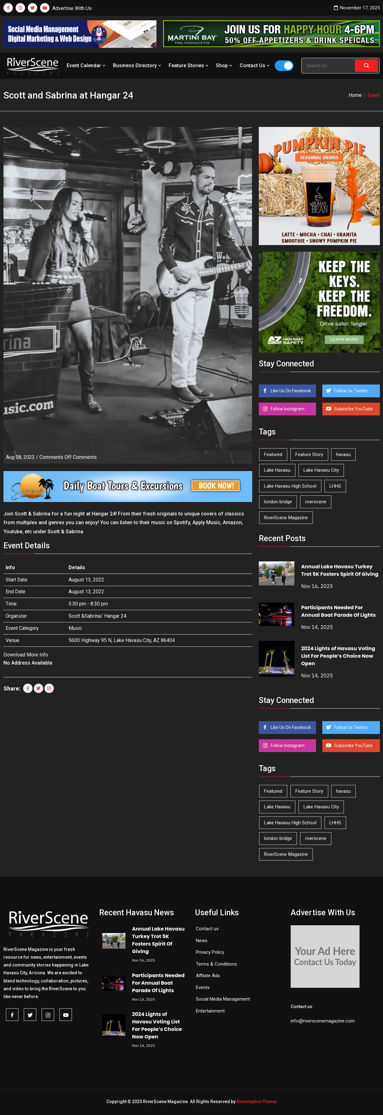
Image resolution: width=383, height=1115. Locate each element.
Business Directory (137, 65)
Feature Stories (189, 65)
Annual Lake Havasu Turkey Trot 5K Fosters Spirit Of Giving (339, 570)
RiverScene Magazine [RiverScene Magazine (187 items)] (286, 517)
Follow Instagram (287, 408)
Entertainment (210, 1011)
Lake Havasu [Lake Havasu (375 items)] (277, 470)
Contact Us (255, 65)
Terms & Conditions (216, 964)
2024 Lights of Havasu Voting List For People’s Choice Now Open (338, 656)
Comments (68, 457)
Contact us (207, 929)
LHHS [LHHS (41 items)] (335, 486)
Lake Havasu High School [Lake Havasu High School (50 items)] (290, 486)
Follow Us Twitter (350, 390)
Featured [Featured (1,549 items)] (273, 454)
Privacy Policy (210, 952)
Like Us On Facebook (290, 390)
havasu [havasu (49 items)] (343, 454)
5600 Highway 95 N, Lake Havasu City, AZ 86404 (122, 640)
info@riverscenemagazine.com (323, 1021)
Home (355, 95)
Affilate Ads (208, 975)
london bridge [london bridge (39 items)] (278, 502)
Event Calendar (87, 65)
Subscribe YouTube (353, 408)
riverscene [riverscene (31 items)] (315, 502)
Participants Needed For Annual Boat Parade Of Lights (338, 611)
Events (203, 987)
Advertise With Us (72, 8)
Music (75, 628)
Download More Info (25, 655)
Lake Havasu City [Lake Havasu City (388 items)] (321, 470)
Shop (224, 65)
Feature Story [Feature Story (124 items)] (309, 454)
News (201, 940)
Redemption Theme (257, 1101)
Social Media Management (223, 999)
